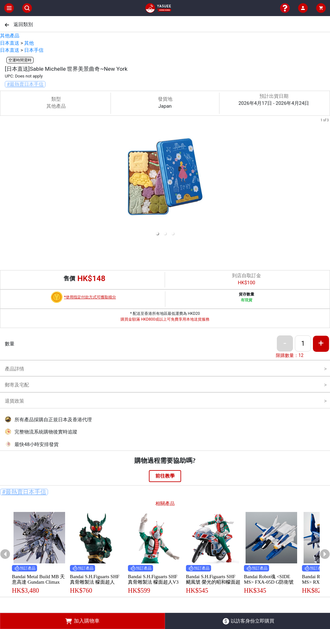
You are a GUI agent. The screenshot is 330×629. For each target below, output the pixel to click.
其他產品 (9, 36)
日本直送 (9, 43)
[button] (157, 233)
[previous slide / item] (4, 178)
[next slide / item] (325, 178)
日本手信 (34, 50)
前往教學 (165, 476)
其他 (29, 43)
